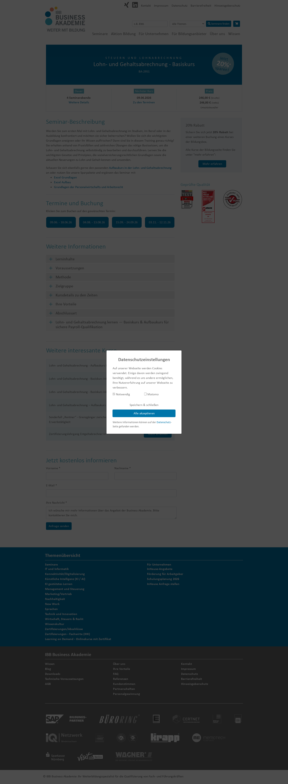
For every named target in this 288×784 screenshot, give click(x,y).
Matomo (151, 394)
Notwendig (121, 394)
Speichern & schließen (144, 405)
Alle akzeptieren (144, 413)
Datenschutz (164, 422)
